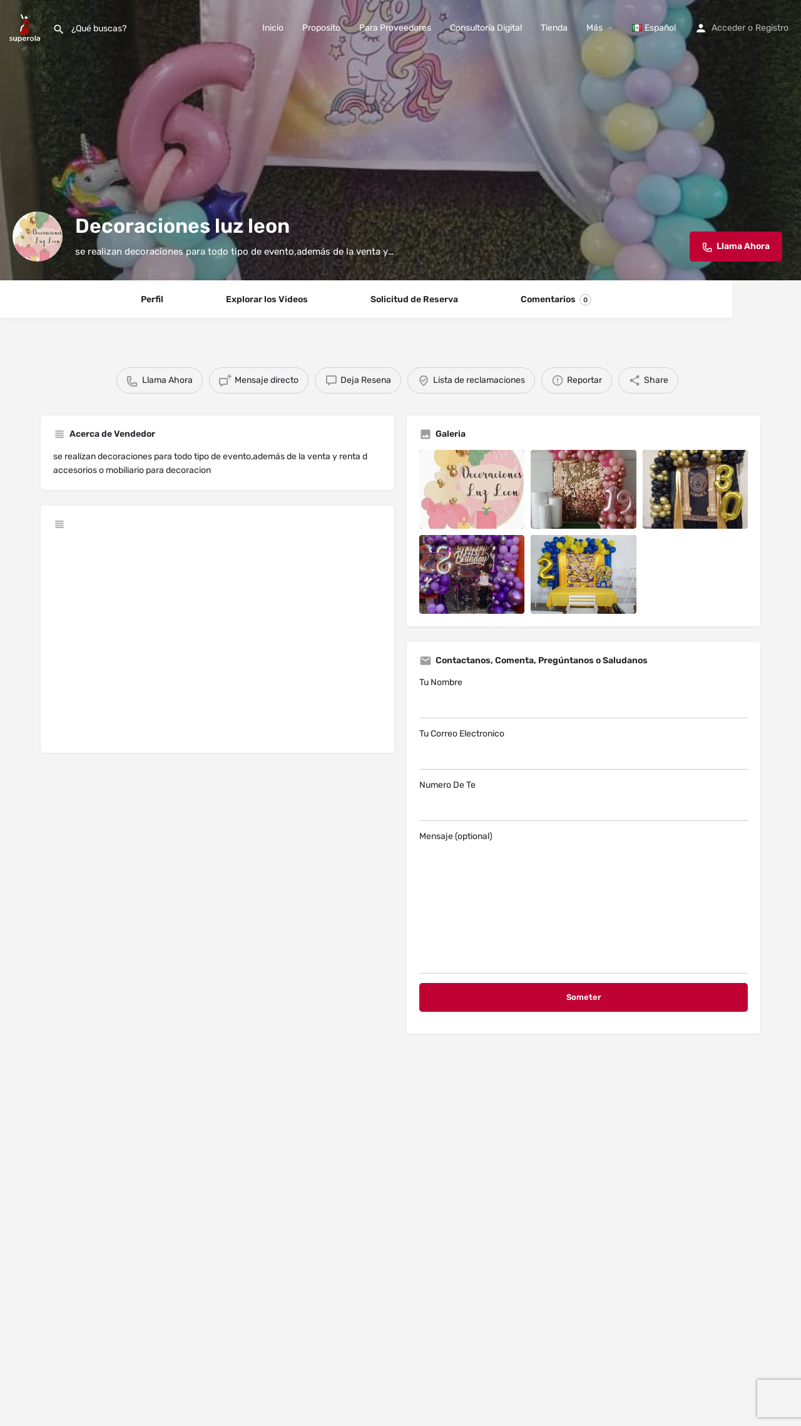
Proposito (321, 28)
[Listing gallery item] (471, 489)
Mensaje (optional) (583, 902)
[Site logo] (26, 27)
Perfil (152, 299)
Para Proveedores (395, 28)
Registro (771, 28)
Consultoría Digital (486, 28)
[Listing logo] (38, 236)
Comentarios (556, 299)
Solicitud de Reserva (414, 299)
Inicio (272, 28)
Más (594, 28)
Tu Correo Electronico (583, 749)
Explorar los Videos (267, 299)
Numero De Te (583, 800)
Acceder (728, 28)
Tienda (554, 28)
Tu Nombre (583, 697)
